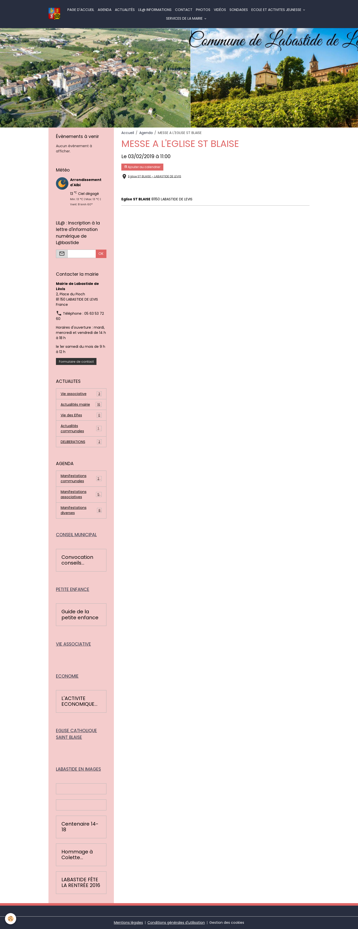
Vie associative (81, 394)
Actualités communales (81, 428)
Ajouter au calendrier (142, 167)
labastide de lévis (195, 189)
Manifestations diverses (81, 510)
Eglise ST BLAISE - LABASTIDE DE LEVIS (154, 176)
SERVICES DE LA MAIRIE (185, 18)
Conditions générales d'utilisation (176, 922)
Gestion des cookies (226, 922)
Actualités (125, 9)
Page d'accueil (80, 9)
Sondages (238, 9)
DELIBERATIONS (81, 441)
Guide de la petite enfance (79, 614)
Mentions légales (128, 922)
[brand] (54, 14)
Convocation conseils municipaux (77, 560)
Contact (183, 9)
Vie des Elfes (81, 415)
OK (100, 253)
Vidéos (220, 9)
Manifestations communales (81, 478)
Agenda (104, 9)
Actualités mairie (81, 404)
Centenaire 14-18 (79, 827)
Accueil (127, 132)
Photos (203, 9)
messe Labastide (136, 189)
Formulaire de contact (76, 361)
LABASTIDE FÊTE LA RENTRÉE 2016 (80, 882)
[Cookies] (10, 918)
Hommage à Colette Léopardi (77, 855)
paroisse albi (165, 189)
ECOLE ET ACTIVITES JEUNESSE (276, 9)
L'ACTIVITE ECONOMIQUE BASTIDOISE (77, 701)
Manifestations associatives (81, 494)
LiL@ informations (155, 9)
